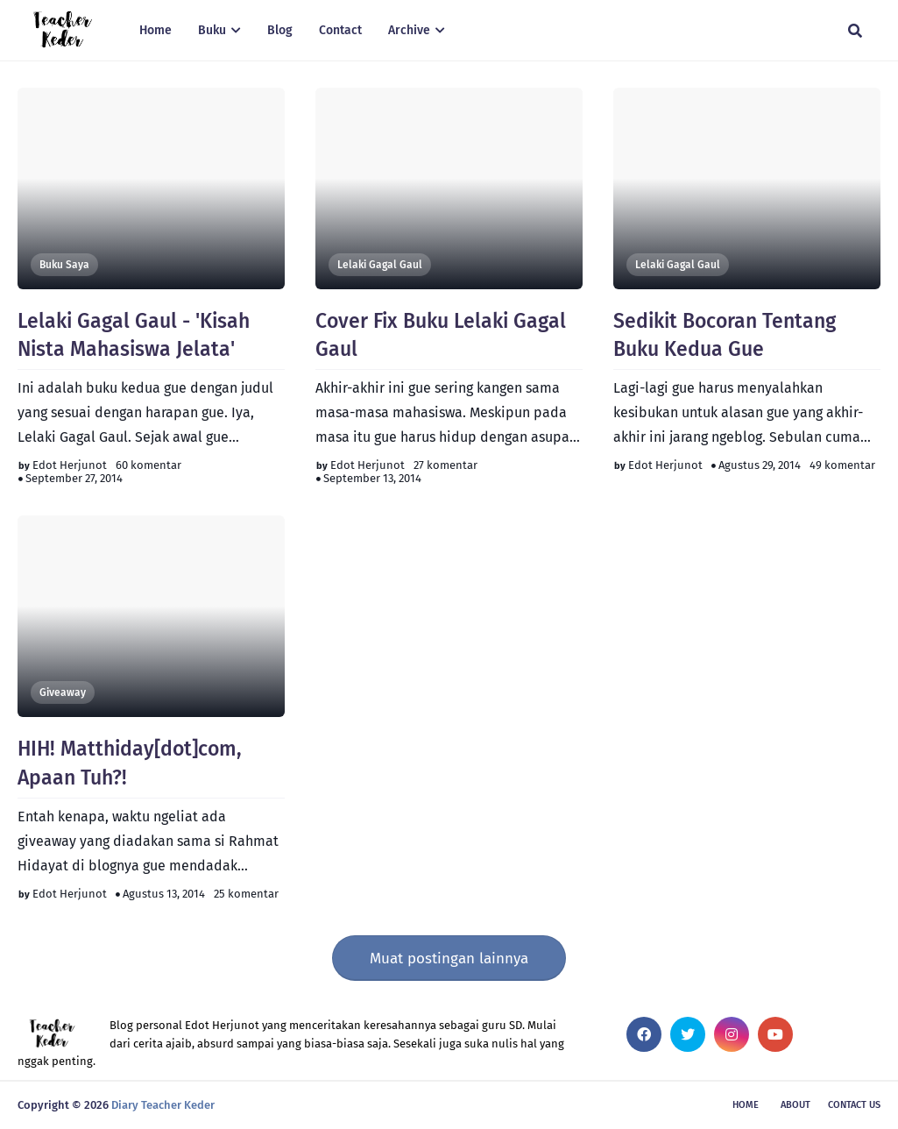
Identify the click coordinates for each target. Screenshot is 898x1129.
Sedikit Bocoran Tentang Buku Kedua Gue (724, 335)
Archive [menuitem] (409, 30)
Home (745, 1105)
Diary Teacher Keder (163, 1104)
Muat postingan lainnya (449, 958)
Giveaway (62, 692)
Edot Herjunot (69, 465)
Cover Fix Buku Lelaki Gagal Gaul (440, 335)
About (795, 1105)
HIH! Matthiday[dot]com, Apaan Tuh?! (130, 762)
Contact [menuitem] (340, 30)
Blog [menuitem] (280, 30)
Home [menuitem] (155, 30)
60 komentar (148, 465)
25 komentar (246, 893)
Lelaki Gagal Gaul (379, 265)
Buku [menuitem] (212, 30)
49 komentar (842, 465)
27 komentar (445, 465)
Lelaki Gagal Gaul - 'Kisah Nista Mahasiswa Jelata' (134, 335)
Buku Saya (64, 265)
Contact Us (854, 1105)
